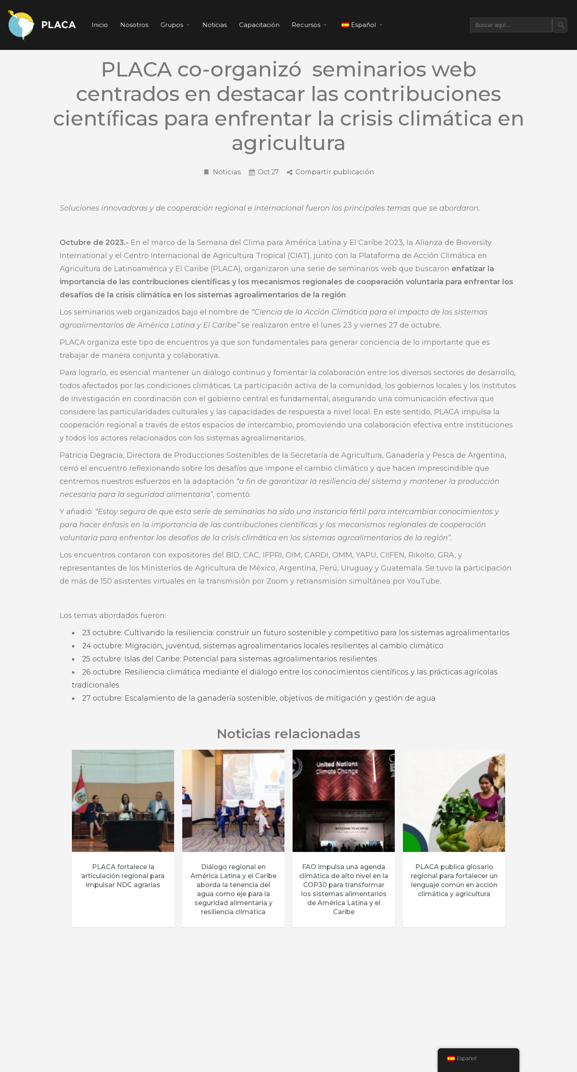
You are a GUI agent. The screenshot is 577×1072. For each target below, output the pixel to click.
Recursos (306, 25)
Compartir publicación (330, 172)
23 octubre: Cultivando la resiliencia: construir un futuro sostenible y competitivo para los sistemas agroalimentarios (296, 632)
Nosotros (134, 25)
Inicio (100, 25)
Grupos (172, 25)
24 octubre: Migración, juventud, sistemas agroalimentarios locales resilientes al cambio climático (262, 645)
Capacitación (259, 25)
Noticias (214, 25)
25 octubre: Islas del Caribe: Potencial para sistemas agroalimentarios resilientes (229, 658)
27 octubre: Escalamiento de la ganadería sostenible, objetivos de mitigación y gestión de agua (260, 698)
